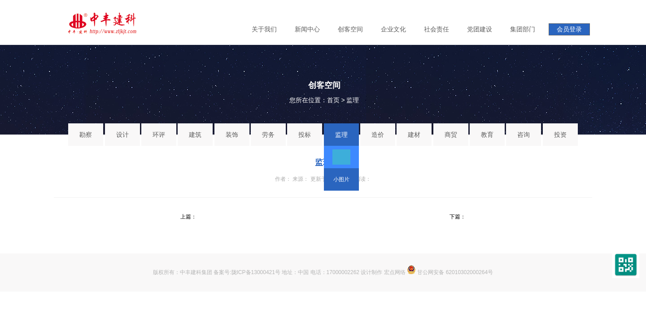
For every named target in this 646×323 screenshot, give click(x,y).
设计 (122, 134)
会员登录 (569, 29)
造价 (377, 134)
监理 (352, 100)
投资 (560, 134)
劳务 (268, 134)
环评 (159, 134)
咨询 (523, 134)
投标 (304, 134)
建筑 (195, 134)
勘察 (85, 134)
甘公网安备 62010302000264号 (450, 272)
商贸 (451, 134)
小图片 (341, 179)
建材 (414, 134)
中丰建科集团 (196, 272)
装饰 (232, 134)
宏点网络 (395, 272)
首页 (333, 100)
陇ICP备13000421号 (255, 272)
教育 (487, 134)
